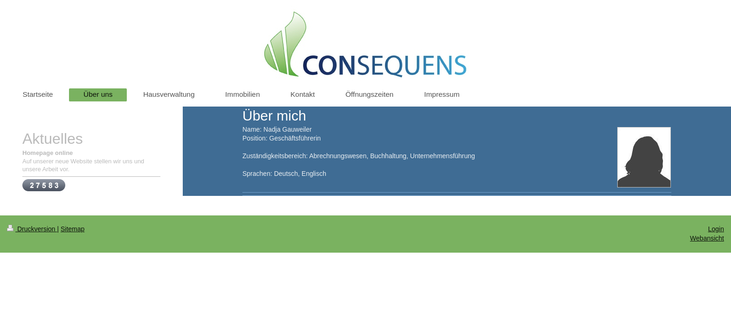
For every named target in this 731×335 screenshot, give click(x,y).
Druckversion (32, 229)
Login (716, 229)
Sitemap (72, 229)
